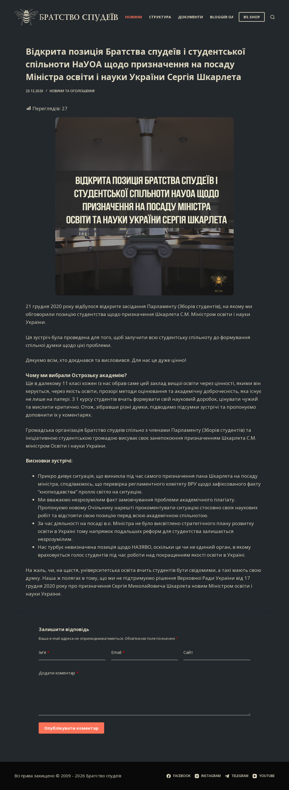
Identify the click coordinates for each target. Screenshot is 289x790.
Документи (190, 16)
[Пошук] (272, 17)
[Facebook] (178, 776)
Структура (160, 16)
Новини (133, 16)
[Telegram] (236, 776)
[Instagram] (208, 776)
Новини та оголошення (72, 90)
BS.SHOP (252, 16)
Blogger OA (226, 17)
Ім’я (44, 652)
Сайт (188, 652)
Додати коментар (58, 672)
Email (118, 652)
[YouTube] (263, 776)
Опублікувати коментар (71, 728)
